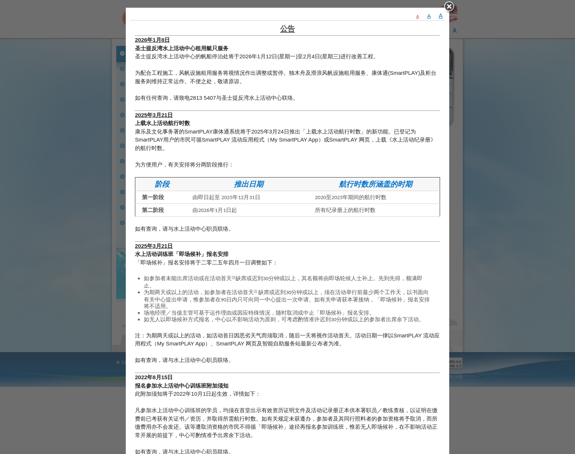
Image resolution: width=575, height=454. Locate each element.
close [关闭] (451, 8)
